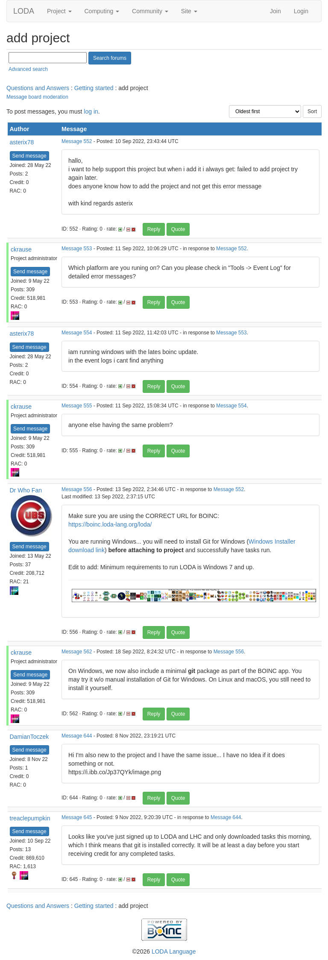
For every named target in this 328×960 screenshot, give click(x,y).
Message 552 (77, 141)
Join (275, 11)
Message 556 (77, 489)
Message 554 (77, 333)
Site (189, 11)
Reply (154, 229)
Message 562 (77, 652)
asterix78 (22, 142)
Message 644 (77, 736)
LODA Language (174, 951)
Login (301, 11)
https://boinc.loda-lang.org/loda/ (110, 524)
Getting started (94, 88)
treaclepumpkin (30, 818)
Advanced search (28, 69)
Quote (178, 229)
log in (91, 111)
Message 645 (77, 817)
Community (150, 11)
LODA (23, 11)
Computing (102, 11)
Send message (29, 156)
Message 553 (77, 249)
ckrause (21, 249)
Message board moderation (37, 97)
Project (59, 11)
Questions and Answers (37, 88)
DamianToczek (29, 736)
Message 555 (77, 406)
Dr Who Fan (26, 490)
